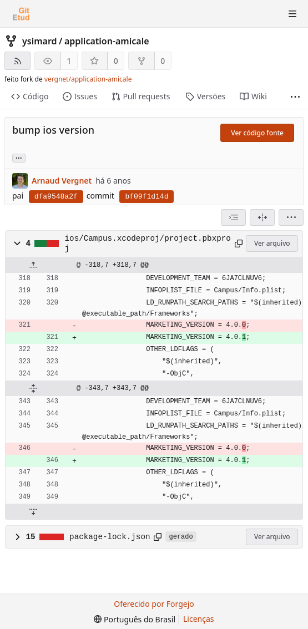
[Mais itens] (295, 97)
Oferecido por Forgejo (154, 603)
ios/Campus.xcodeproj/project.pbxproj (148, 243)
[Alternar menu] (292, 14)
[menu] (291, 217)
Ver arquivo (272, 243)
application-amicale (106, 41)
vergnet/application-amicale (88, 79)
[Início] (21, 14)
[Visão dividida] (262, 217)
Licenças (198, 618)
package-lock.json (109, 536)
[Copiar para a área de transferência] (238, 243)
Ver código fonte (257, 133)
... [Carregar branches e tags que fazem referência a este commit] (19, 157)
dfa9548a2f (56, 196)
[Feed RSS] (17, 61)
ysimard (39, 41)
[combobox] (233, 217)
